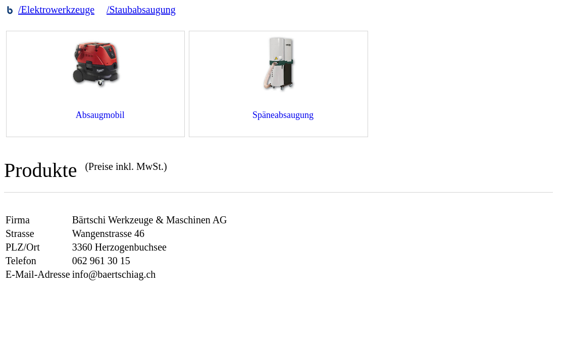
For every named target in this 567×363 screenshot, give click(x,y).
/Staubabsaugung (141, 9)
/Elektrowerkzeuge (56, 9)
